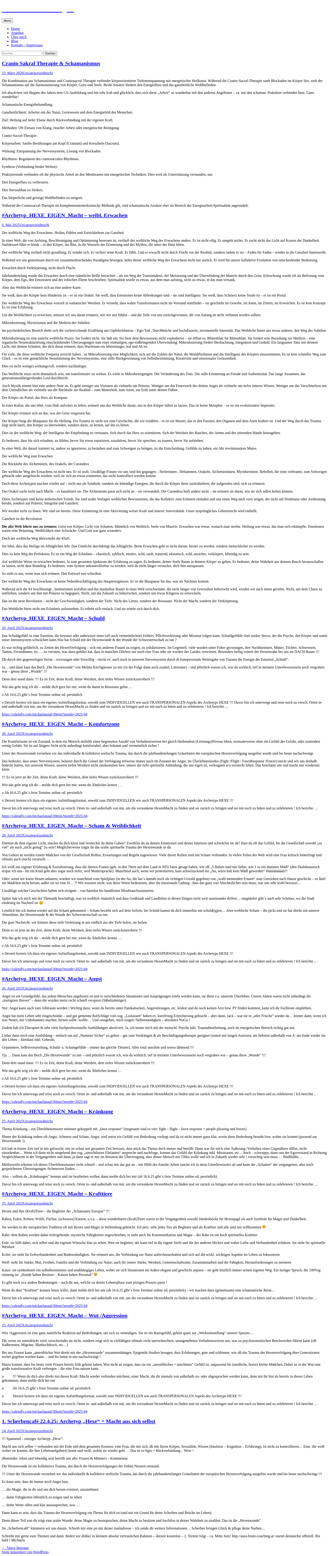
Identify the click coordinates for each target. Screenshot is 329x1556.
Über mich (19, 37)
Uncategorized (34, 73)
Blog (14, 41)
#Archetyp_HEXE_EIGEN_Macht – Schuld (53, 618)
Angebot (17, 33)
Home (15, 29)
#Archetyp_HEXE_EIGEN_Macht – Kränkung (57, 1111)
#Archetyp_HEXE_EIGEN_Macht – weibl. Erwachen (64, 215)
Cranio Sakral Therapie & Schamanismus (51, 63)
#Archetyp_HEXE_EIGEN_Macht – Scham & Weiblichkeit (71, 826)
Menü (7, 20)
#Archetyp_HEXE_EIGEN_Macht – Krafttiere (57, 1194)
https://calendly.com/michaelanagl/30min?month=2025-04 (45, 714)
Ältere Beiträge (15, 1548)
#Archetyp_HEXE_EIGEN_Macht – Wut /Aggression (64, 1315)
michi (49, 73)
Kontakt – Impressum (27, 45)
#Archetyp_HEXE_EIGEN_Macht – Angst (52, 979)
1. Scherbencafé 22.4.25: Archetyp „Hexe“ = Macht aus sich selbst (78, 1421)
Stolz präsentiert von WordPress (25, 1552)
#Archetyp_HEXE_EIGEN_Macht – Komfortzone (61, 724)
